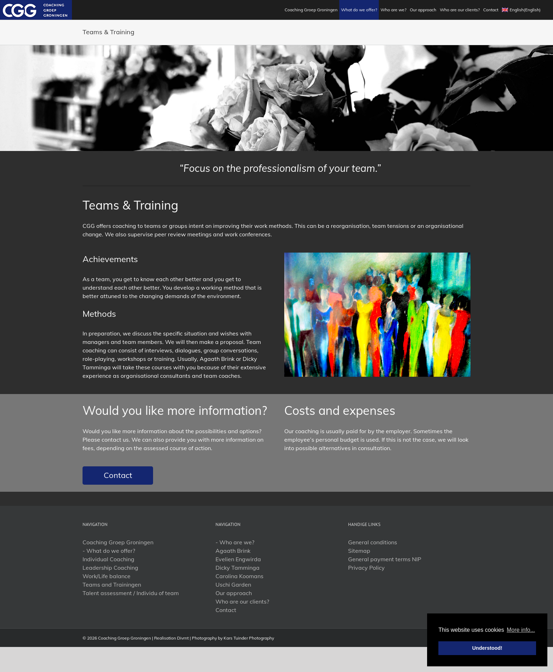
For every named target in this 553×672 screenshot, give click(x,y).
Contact (118, 475)
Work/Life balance (106, 576)
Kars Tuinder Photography (249, 638)
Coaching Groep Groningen (118, 542)
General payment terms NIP (384, 559)
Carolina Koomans (239, 576)
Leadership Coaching (110, 567)
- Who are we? (234, 542)
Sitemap (359, 550)
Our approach (233, 593)
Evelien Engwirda (238, 559)
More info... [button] (521, 630)
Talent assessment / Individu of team (131, 593)
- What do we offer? (109, 550)
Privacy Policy (366, 567)
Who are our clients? (242, 601)
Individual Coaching (108, 559)
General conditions (372, 542)
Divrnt (183, 638)
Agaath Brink (232, 550)
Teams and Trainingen (112, 584)
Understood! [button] (487, 648)
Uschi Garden (233, 584)
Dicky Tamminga (237, 567)
